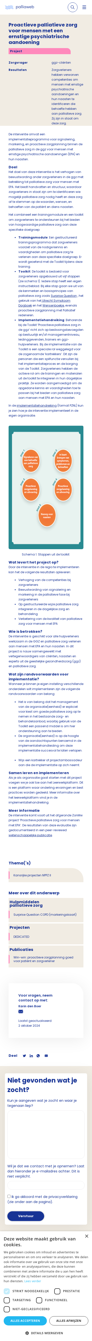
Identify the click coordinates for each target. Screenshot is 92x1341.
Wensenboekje (53, 305)
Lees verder (32, 1281)
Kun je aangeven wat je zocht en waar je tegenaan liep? (42, 1103)
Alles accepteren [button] (25, 1321)
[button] (46, 1333)
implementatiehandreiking (37, 405)
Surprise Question (64, 296)
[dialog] (46, 1286)
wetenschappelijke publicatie (30, 835)
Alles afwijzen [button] (68, 1321)
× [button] (86, 1236)
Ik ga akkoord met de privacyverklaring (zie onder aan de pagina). (42, 1199)
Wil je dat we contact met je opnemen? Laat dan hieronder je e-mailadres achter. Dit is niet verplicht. (45, 1171)
